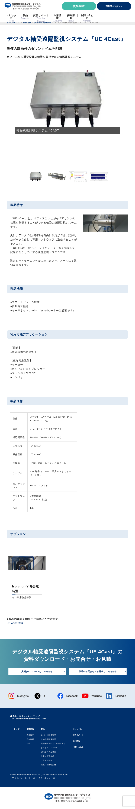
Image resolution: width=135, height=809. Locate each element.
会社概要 (30, 735)
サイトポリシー (45, 778)
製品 (43, 729)
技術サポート (78, 735)
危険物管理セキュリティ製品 (53, 744)
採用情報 (76, 741)
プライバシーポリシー (22, 778)
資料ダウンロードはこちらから (37, 672)
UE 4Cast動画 (16, 623)
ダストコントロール (49, 748)
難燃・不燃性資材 (48, 765)
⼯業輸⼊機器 (47, 761)
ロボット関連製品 (48, 735)
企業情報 (30, 729)
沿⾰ (28, 744)
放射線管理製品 (47, 757)
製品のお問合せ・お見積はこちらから (97, 672)
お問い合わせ (114, 6)
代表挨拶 (30, 740)
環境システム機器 (48, 752)
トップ (16, 729)
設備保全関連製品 (48, 740)
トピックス (77, 729)
